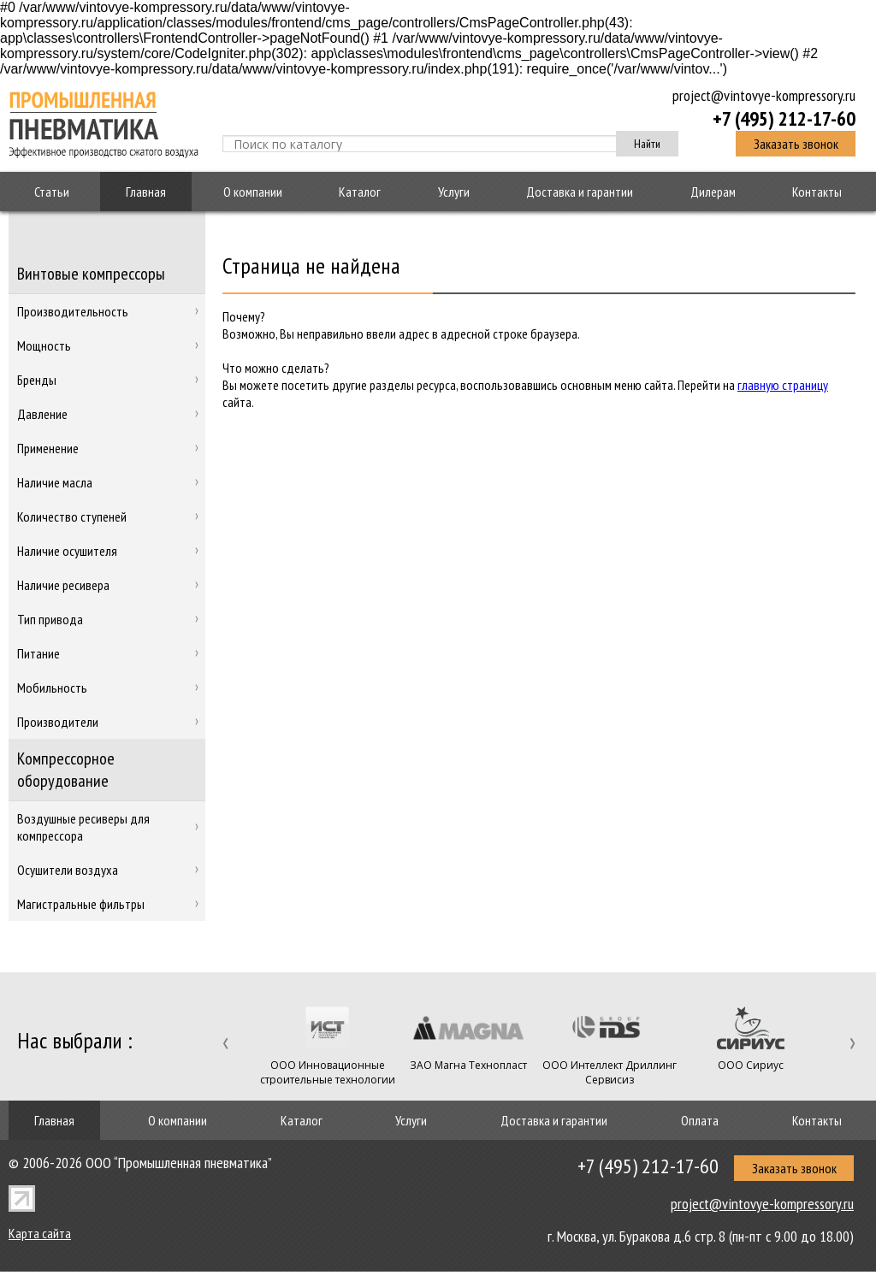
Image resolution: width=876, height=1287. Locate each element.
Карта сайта (40, 1233)
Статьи (51, 191)
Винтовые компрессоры (91, 274)
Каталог (360, 191)
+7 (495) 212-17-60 (784, 118)
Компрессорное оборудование (66, 769)
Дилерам (713, 191)
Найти (647, 143)
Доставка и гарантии (579, 191)
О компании (252, 191)
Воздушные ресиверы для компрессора (83, 827)
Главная (146, 191)
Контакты (817, 191)
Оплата (700, 1120)
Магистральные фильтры (81, 903)
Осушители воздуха (67, 869)
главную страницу (782, 384)
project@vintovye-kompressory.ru (763, 95)
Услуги (454, 191)
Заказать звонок (796, 143)
